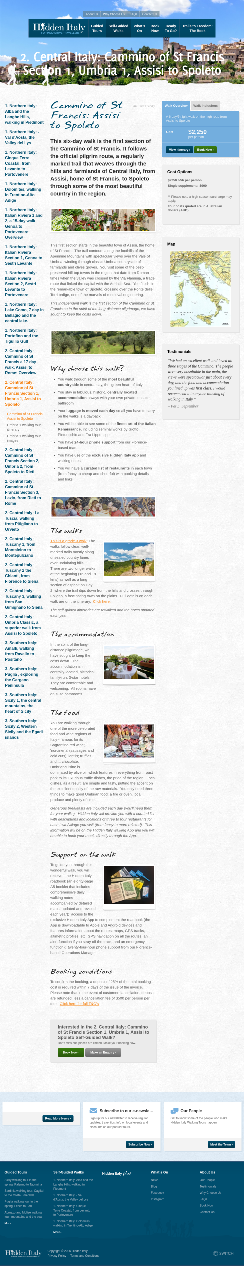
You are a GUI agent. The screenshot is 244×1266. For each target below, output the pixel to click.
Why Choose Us (114, 14)
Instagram (157, 1199)
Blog (154, 1186)
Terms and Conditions (84, 1256)
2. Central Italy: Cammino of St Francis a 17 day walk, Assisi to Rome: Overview (20, 362)
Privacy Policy (57, 1256)
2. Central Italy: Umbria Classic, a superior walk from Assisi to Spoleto (23, 625)
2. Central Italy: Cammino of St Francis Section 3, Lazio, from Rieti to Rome (23, 492)
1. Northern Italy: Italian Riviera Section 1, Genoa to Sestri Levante (23, 255)
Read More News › (58, 1118)
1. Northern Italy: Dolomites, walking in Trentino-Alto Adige (23, 192)
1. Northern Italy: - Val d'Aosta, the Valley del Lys (22, 137)
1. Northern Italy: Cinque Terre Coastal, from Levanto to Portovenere (21, 163)
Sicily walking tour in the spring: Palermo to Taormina (23, 1182)
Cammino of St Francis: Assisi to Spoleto (25, 416)
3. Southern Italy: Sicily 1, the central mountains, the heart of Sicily (23, 703)
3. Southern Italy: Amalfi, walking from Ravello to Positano (21, 651)
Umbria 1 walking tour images (24, 438)
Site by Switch (223, 1253)
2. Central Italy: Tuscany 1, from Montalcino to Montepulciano (20, 547)
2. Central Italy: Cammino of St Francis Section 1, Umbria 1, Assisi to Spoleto (23, 393)
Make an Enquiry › (103, 1052)
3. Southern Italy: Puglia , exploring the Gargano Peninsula (21, 677)
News (154, 1180)
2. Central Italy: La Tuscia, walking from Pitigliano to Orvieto (22, 521)
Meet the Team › (221, 1144)
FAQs (133, 14)
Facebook (157, 1192)
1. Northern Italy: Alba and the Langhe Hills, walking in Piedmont (24, 114)
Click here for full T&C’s (79, 1004)
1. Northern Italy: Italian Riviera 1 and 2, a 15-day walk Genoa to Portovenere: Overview (23, 224)
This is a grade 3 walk (68, 541)
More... (9, 1223)
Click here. (102, 601)
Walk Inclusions (205, 106)
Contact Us (149, 14)
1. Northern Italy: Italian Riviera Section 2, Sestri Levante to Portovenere (21, 284)
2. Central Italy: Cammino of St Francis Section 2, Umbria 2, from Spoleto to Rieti (22, 461)
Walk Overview (176, 106)
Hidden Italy (58, 28)
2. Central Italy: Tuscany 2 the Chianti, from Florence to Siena (21, 573)
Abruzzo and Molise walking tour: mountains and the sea (23, 1215)
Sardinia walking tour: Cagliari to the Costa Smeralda (24, 1193)
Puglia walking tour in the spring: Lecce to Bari (21, 1204)
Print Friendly (144, 106)
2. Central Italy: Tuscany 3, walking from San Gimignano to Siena (23, 599)
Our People (207, 1180)
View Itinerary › (179, 150)
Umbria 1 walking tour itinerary (24, 427)
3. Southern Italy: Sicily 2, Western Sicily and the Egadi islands (24, 729)
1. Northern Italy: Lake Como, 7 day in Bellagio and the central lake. (24, 312)
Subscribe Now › (140, 1144)
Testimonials (208, 1186)
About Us (92, 14)
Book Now (207, 1205)
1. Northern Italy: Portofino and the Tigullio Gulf (21, 336)
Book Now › (71, 1052)
